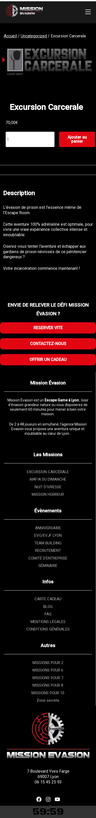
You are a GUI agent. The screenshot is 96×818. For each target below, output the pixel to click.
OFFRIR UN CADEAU (48, 359)
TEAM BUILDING (47, 543)
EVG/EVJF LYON (48, 535)
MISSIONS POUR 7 (48, 678)
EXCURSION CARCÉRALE (48, 472)
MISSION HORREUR (48, 494)
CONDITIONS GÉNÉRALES (48, 629)
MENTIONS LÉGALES (48, 621)
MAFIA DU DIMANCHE (48, 479)
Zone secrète (48, 700)
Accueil (10, 36)
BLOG (48, 606)
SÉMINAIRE (47, 565)
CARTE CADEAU (48, 599)
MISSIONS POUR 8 (48, 685)
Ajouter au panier (77, 139)
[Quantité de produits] (30, 139)
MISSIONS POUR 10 (47, 693)
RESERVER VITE (48, 327)
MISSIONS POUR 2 (48, 662)
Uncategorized (34, 36)
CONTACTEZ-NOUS (48, 343)
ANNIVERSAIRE (48, 528)
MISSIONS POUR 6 (48, 670)
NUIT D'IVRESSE (48, 487)
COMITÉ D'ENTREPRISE (47, 558)
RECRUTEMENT (48, 550)
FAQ (48, 614)
